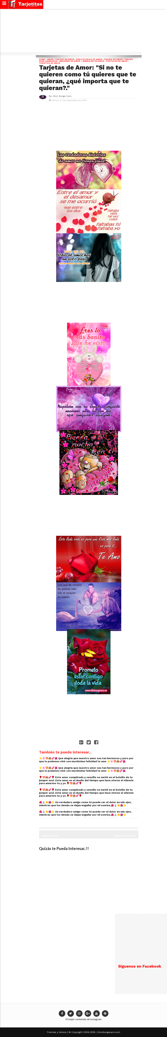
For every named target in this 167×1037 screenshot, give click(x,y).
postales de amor (117, 61)
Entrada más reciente (125, 836)
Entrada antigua (50, 836)
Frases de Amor (113, 59)
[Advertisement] (83, 31)
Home (42, 59)
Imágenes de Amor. (70, 61)
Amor (50, 59)
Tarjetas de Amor (49, 63)
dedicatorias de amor (89, 59)
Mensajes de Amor (93, 61)
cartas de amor (64, 59)
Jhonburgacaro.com (108, 1032)
